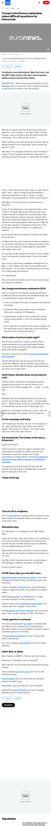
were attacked (24, 643)
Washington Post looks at (15, 636)
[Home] (2, 8)
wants (15, 597)
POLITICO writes (8, 679)
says (15, 686)
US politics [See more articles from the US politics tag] (8, 705)
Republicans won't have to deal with (19, 611)
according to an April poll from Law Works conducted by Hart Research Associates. (25, 459)
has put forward (19, 690)
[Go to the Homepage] (7, 2)
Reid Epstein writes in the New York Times (18, 577)
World (13, 8)
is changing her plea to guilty (30, 604)
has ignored (21, 587)
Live (46, 2)
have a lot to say (22, 672)
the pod (14, 516)
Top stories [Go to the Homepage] (9, 818)
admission (6, 86)
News (7, 8)
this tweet (32, 344)
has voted (27, 624)
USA (18, 8)
